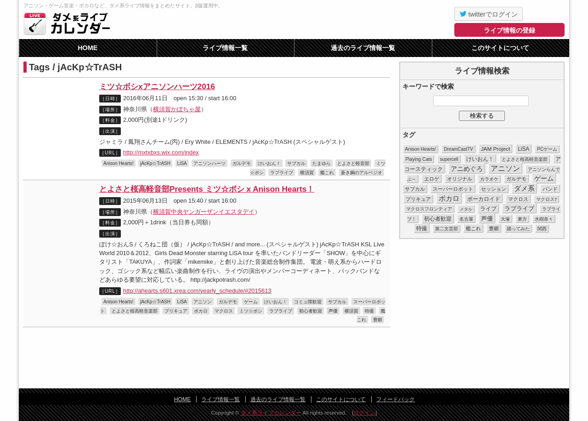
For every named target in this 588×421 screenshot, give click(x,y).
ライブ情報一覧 (225, 47)
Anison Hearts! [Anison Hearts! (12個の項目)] (420, 149)
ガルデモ (241, 163)
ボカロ (201, 310)
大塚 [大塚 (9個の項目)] (505, 219)
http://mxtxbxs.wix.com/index (161, 152)
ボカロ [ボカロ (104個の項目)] (449, 198)
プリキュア (175, 310)
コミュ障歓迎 (308, 301)
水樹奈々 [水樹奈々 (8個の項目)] (544, 219)
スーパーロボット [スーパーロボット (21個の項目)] (453, 189)
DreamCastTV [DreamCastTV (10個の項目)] (458, 149)
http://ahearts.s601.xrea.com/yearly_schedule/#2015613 (197, 290)
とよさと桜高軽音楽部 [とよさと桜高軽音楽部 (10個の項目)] (525, 159)
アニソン (202, 301)
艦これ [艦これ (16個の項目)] (473, 228)
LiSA (182, 163)
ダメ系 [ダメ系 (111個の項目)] (524, 188)
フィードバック (395, 399)
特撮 (369, 310)
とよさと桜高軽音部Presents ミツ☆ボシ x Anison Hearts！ (206, 188)
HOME (87, 47)
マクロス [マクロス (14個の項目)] (518, 199)
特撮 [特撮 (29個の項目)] (421, 228)
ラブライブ (281, 172)
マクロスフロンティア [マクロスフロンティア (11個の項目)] (429, 208)
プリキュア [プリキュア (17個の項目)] (418, 199)
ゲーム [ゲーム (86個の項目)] (544, 178)
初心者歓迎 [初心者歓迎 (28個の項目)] (438, 219)
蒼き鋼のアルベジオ (361, 172)
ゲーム (251, 301)
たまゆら (321, 163)
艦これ (327, 172)
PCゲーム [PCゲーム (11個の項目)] (547, 149)
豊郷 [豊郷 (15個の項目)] (494, 228)
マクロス (224, 310)
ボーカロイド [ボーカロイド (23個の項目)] (483, 199)
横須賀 (307, 172)
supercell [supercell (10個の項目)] (449, 159)
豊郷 (377, 319)
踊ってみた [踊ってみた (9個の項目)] (518, 228)
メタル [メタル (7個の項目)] (466, 209)
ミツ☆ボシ (250, 310)
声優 (333, 310)
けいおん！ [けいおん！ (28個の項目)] (480, 159)
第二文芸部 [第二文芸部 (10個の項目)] (446, 228)
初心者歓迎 (310, 310)
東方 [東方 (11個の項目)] (522, 219)
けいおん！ (269, 163)
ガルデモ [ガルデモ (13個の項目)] (516, 179)
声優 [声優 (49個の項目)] (487, 218)
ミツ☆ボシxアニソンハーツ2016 (157, 86)
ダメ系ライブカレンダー (69, 23)
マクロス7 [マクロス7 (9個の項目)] (546, 199)
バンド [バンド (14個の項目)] (550, 189)
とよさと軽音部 (353, 163)
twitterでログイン (489, 13)
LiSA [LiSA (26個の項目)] (523, 149)
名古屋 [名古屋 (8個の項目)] (466, 219)
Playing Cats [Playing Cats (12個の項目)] (418, 159)
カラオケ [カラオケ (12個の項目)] (489, 179)
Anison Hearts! (118, 163)
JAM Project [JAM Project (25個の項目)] (495, 149)
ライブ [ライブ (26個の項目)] (488, 208)
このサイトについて (500, 47)
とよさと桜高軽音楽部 (135, 310)
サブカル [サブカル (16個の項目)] (415, 189)
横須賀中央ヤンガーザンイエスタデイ (203, 211)
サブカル (296, 163)
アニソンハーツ (209, 163)
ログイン (364, 412)
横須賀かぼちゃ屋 (177, 109)
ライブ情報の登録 (509, 30)
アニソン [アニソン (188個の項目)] (505, 168)
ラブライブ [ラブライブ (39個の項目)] (519, 208)
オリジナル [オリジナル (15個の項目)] (459, 179)
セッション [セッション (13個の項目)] (493, 189)
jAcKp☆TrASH (155, 163)
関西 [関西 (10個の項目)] (542, 228)
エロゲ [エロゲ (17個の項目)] (431, 179)
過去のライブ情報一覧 (363, 47)
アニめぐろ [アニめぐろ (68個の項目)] (467, 168)
